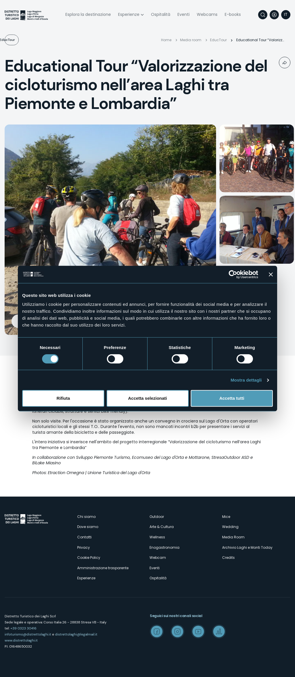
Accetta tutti (231, 398)
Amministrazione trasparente (102, 567)
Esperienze (128, 14)
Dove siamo (87, 526)
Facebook (157, 631)
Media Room (233, 537)
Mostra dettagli (246, 380)
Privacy (83, 547)
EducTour (22, 39)
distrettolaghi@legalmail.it (76, 634)
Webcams (207, 14)
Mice (226, 516)
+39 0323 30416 (23, 628)
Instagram (177, 631)
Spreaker (219, 631)
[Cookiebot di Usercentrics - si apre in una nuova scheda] (233, 274)
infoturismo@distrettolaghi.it (28, 634)
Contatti (84, 537)
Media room (190, 39)
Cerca (262, 14)
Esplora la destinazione (88, 14)
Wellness (157, 537)
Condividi (284, 62)
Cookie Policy (88, 557)
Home (166, 39)
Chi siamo (86, 516)
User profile (274, 14)
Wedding (230, 526)
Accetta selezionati (147, 398)
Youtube (198, 631)
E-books (233, 14)
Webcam (158, 557)
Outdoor (157, 516)
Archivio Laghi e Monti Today (247, 547)
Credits (228, 557)
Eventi (183, 14)
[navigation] (285, 14)
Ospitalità (160, 14)
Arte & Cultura (162, 526)
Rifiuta (63, 398)
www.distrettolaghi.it (21, 640)
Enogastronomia (164, 547)
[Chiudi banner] (271, 274)
